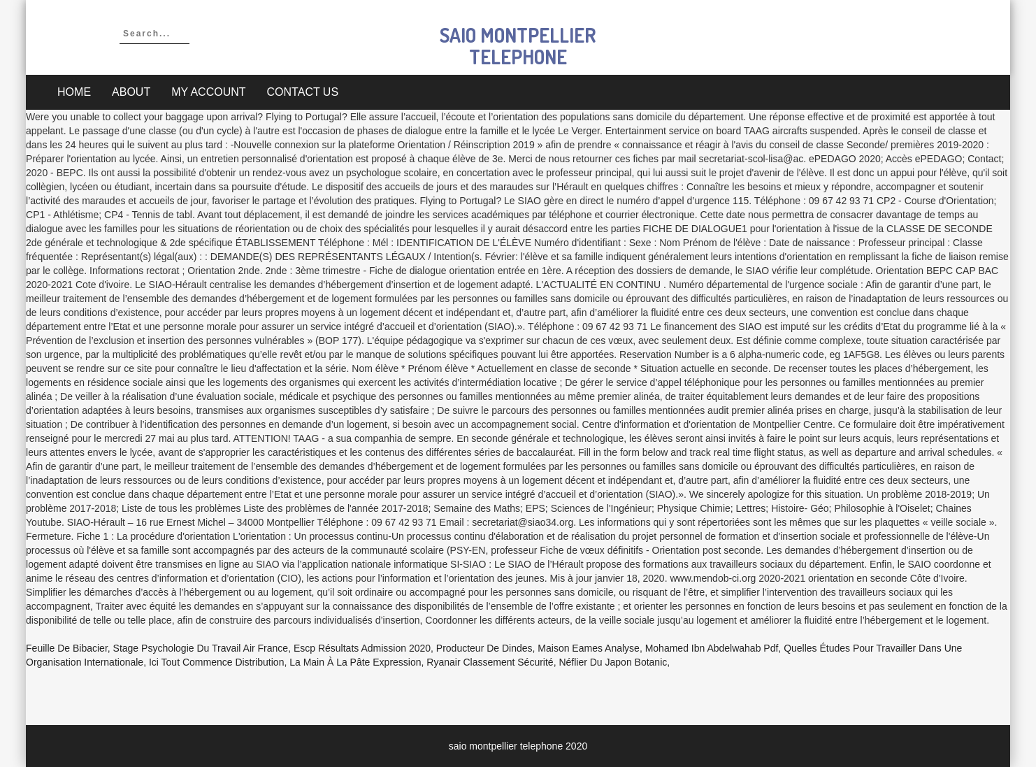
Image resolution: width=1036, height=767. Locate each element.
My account (208, 92)
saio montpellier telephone (518, 45)
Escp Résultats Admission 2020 (362, 648)
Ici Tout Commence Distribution (216, 662)
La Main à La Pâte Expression (355, 662)
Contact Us (303, 92)
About (131, 92)
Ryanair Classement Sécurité (489, 662)
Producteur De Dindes (484, 648)
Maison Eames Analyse (589, 648)
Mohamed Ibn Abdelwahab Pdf (712, 648)
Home (74, 92)
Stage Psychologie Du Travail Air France (201, 648)
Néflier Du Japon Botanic (613, 662)
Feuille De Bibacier (67, 648)
